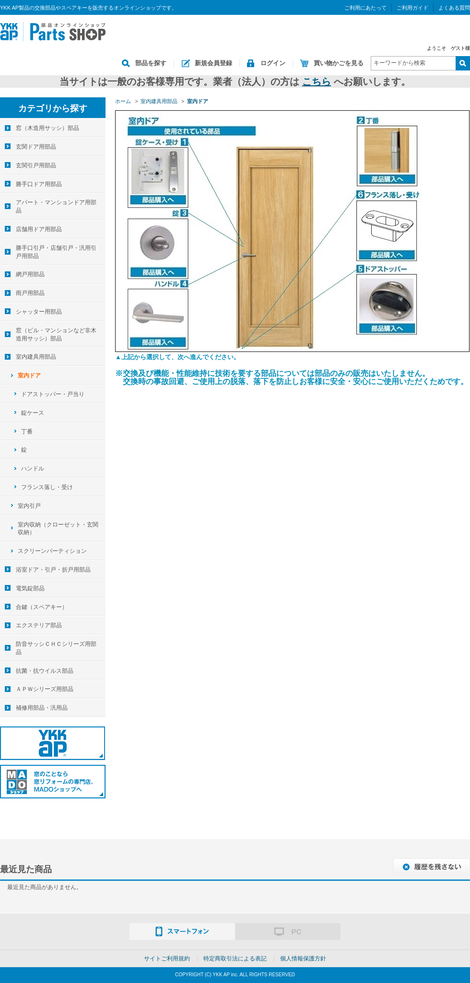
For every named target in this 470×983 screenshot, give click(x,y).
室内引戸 (29, 506)
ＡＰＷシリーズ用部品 (44, 689)
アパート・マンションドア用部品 (56, 206)
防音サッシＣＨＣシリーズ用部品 (56, 648)
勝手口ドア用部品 (39, 184)
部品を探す (150, 63)
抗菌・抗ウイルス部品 (44, 670)
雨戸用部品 (30, 293)
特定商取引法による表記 (235, 958)
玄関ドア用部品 (36, 146)
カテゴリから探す (52, 108)
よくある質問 (454, 8)
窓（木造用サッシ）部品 (47, 128)
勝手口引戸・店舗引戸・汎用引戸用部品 (56, 252)
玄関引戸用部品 (36, 165)
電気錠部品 (30, 588)
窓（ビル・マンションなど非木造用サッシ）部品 (56, 334)
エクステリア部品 (39, 625)
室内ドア (29, 375)
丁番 (27, 431)
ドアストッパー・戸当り (52, 394)
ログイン (272, 63)
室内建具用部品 (36, 356)
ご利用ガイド (412, 8)
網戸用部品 (30, 274)
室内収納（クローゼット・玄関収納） (58, 528)
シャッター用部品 (39, 311)
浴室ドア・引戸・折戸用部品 (53, 569)
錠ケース (32, 413)
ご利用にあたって (365, 8)
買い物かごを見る (339, 63)
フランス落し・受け (47, 487)
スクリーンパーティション (52, 551)
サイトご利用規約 (167, 958)
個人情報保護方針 (303, 958)
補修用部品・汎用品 (42, 707)
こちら (316, 81)
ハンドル (32, 468)
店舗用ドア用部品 (39, 229)
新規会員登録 (213, 63)
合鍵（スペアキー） (42, 607)
